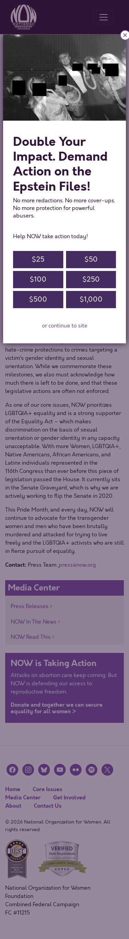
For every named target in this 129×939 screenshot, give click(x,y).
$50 (91, 259)
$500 (38, 299)
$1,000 (91, 299)
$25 (38, 259)
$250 (91, 279)
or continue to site (64, 326)
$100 (38, 279)
